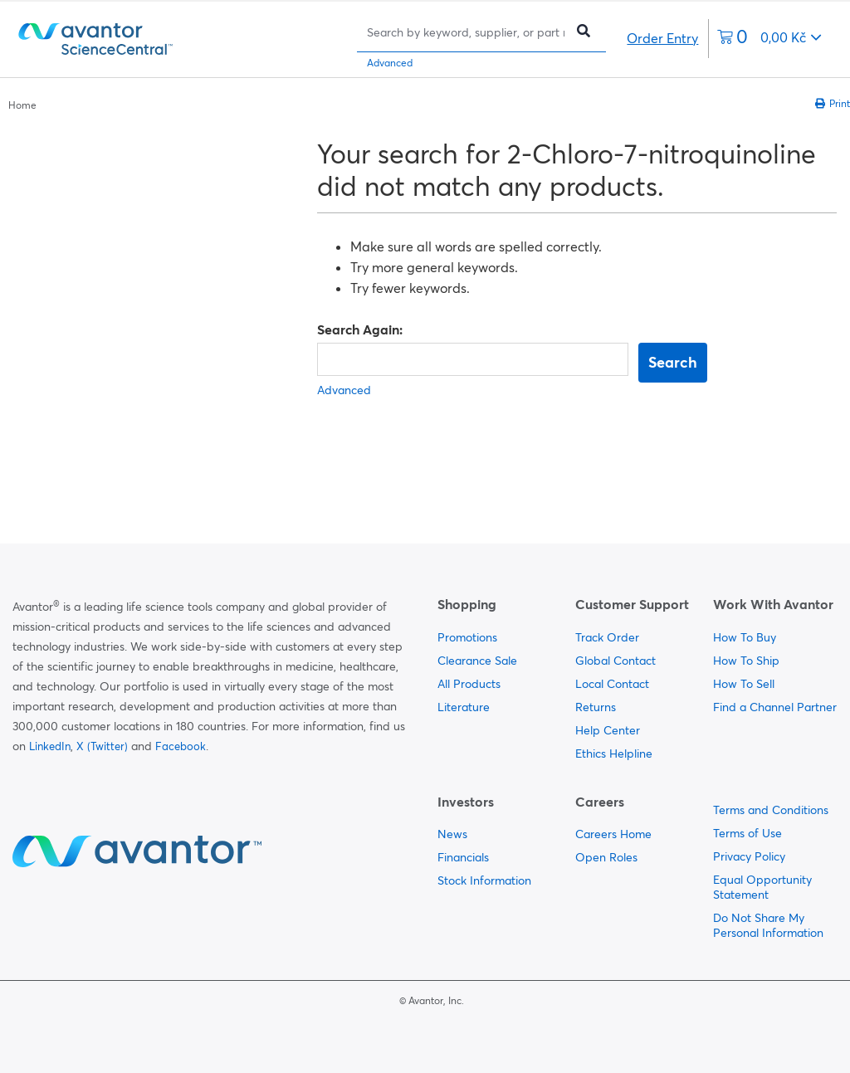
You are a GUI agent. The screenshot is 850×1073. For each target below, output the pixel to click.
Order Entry (662, 38)
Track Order (607, 637)
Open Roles (606, 857)
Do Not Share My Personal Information (768, 925)
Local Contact (612, 683)
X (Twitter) (102, 746)
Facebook (180, 746)
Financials (463, 857)
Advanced (390, 62)
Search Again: (360, 329)
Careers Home (613, 834)
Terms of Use (747, 833)
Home (22, 105)
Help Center (607, 730)
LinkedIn (50, 746)
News (452, 834)
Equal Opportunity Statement (762, 887)
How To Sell (743, 683)
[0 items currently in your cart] (769, 38)
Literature (463, 707)
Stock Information (484, 880)
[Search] (465, 31)
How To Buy (744, 637)
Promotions (467, 637)
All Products (469, 683)
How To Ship (746, 660)
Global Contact (615, 660)
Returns (595, 707)
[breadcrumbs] (22, 103)
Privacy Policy (749, 856)
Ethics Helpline (613, 753)
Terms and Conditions (770, 809)
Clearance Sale (477, 660)
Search (672, 362)
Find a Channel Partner (775, 707)
